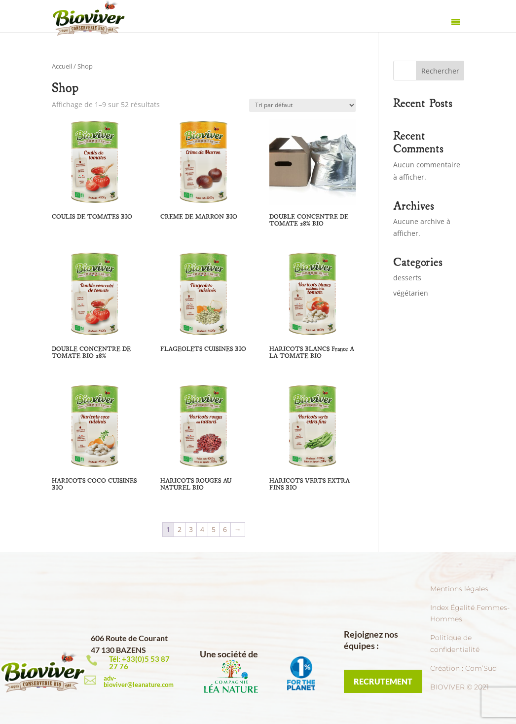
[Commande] (302, 105)
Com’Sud (481, 668)
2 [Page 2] (180, 529)
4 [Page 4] (202, 529)
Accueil (62, 66)
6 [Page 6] (225, 529)
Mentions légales (459, 588)
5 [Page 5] (214, 529)
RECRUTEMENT (383, 681)
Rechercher (440, 71)
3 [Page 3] (191, 529)
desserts (407, 277)
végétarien (410, 293)
